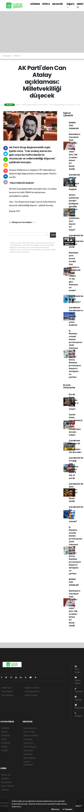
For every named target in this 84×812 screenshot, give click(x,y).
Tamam (67, 809)
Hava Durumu (29, 728)
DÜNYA (46, 4)
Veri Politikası (7, 695)
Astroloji (5, 789)
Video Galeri (78, 680)
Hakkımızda (6, 687)
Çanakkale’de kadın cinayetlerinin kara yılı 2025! (76, 241)
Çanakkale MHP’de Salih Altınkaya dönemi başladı (74, 182)
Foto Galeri (78, 669)
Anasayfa (7, 55)
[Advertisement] (42, 32)
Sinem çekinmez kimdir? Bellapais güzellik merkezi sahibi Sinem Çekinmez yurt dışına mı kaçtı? (74, 212)
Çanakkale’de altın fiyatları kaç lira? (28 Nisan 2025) (76, 492)
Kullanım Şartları (32, 687)
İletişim (78, 714)
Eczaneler (27, 739)
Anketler (5, 778)
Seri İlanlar (28, 754)
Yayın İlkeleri (7, 691)
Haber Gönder (31, 695)
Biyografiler (6, 782)
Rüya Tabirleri (7, 786)
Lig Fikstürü (28, 743)
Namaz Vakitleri (30, 735)
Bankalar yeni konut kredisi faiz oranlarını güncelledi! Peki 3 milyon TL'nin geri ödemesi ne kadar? (75, 271)
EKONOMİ (5, 743)
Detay (55, 809)
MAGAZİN (57, 4)
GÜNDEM (35, 4)
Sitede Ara (6, 774)
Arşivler (78, 698)
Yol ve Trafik (29, 731)
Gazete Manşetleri (28, 763)
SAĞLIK (4, 746)
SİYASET (17, 55)
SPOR (3, 739)
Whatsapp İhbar (32, 691)
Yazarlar (79, 690)
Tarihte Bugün (30, 746)
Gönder (53, 235)
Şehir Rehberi (29, 758)
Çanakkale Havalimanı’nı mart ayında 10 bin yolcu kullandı (76, 316)
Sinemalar (28, 750)
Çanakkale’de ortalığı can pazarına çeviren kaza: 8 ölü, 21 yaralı (76, 468)
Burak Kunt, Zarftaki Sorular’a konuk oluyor (73, 401)
